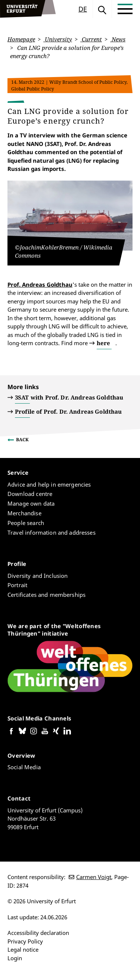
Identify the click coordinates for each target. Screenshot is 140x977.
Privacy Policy (25, 941)
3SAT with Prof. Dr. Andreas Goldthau (69, 397)
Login (14, 958)
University (57, 39)
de (82, 8)
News (117, 39)
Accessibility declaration (38, 932)
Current (91, 39)
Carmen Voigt (93, 877)
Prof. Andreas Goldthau (39, 284)
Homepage (21, 39)
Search (102, 9)
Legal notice (22, 949)
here (103, 343)
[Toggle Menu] (125, 8)
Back (22, 439)
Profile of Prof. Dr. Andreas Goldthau (68, 411)
